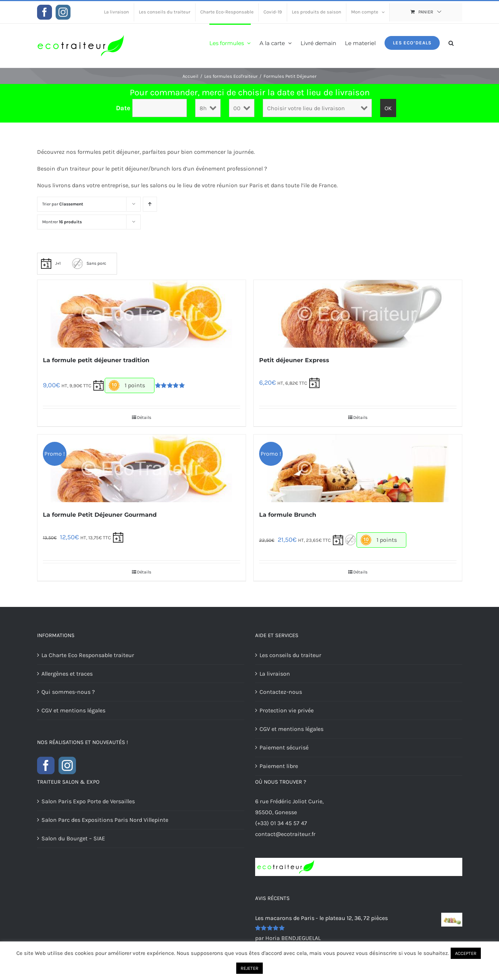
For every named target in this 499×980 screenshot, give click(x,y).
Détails (144, 417)
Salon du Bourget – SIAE (73, 838)
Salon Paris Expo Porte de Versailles (88, 801)
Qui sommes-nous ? (68, 691)
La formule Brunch (287, 514)
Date (123, 108)
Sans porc (89, 263)
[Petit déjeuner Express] (358, 314)
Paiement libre (278, 766)
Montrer (62, 221)
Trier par (62, 204)
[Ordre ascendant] (150, 204)
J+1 (51, 263)
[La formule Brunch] (358, 468)
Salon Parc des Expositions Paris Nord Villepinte (104, 819)
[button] (451, 42)
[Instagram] (67, 765)
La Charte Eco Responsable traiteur (87, 655)
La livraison (274, 673)
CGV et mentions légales (73, 710)
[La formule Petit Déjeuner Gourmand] (141, 468)
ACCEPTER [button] (465, 953)
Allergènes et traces (67, 673)
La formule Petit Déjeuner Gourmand (100, 514)
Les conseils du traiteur (290, 655)
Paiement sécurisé (284, 747)
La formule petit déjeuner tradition (96, 360)
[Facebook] (46, 765)
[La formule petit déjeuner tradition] (141, 314)
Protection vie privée (286, 710)
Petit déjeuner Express (294, 360)
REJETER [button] (249, 968)
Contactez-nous (280, 691)
